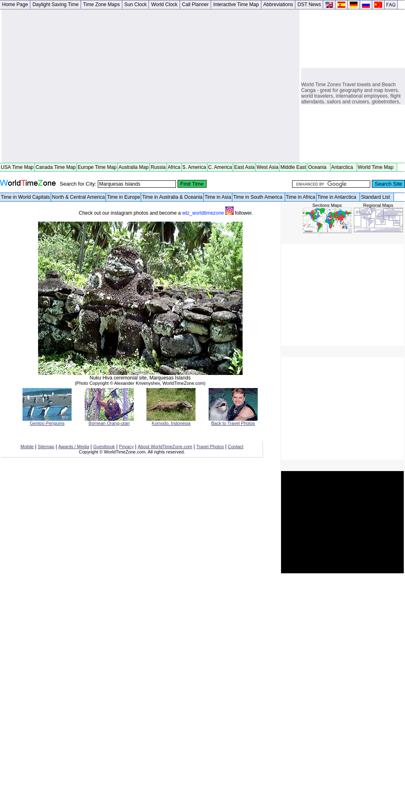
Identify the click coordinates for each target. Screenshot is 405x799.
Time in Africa (300, 197)
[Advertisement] (76, 86)
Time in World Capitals (25, 197)
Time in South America (258, 197)
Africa (174, 167)
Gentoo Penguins (47, 421)
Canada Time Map (56, 167)
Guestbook (104, 446)
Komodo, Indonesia (171, 421)
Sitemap (46, 446)
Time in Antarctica (338, 197)
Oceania (318, 167)
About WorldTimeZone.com (165, 446)
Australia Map (133, 167)
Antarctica (343, 167)
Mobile (27, 446)
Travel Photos (210, 446)
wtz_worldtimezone (208, 213)
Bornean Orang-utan (109, 421)
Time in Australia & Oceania (172, 197)
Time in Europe (123, 197)
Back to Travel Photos (233, 421)
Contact (235, 446)
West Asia (267, 167)
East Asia (244, 167)
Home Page (15, 4)
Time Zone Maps (101, 4)
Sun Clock (135, 4)
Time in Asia (218, 197)
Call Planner (195, 4)
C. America (220, 167)
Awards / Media (73, 446)
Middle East (293, 167)
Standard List (376, 197)
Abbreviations (278, 4)
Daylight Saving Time (55, 4)
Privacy (126, 446)
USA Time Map (17, 167)
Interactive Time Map (236, 4)
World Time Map (377, 167)
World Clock (164, 4)
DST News (309, 4)
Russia (158, 167)
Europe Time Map (97, 167)
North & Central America (78, 197)
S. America (194, 167)
